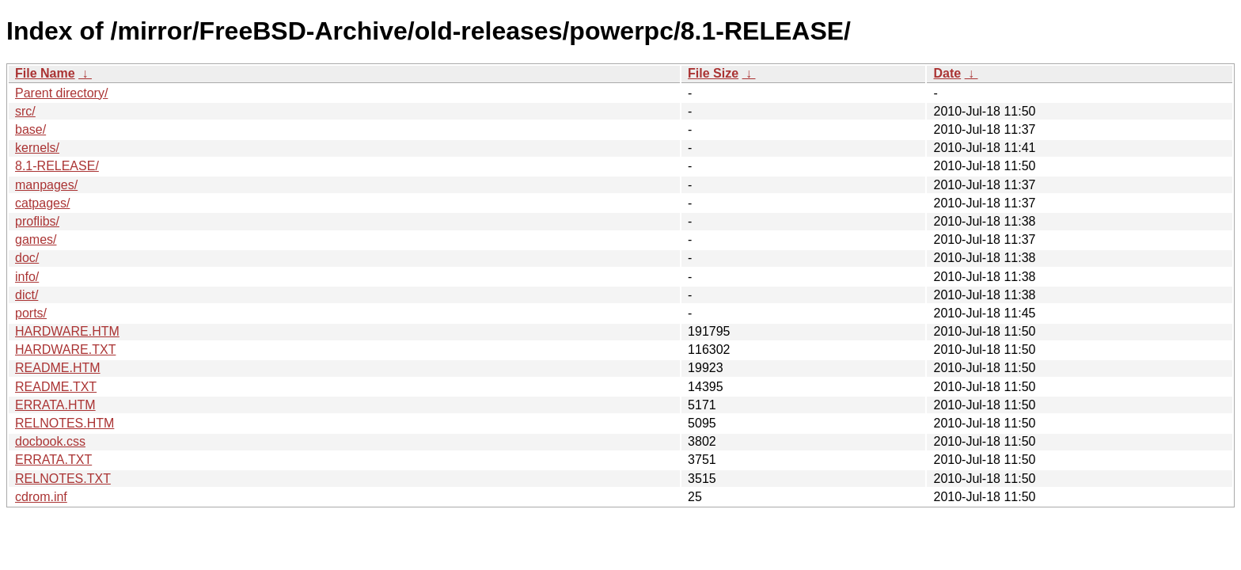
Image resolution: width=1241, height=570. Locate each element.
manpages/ (46, 185)
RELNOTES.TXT (63, 478)
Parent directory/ (61, 93)
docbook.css (50, 441)
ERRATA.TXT (53, 459)
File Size (713, 73)
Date (947, 73)
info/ (27, 276)
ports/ (31, 313)
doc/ (27, 257)
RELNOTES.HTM (64, 423)
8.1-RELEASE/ (57, 166)
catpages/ (42, 203)
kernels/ (37, 147)
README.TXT (56, 386)
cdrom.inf (41, 497)
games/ (35, 239)
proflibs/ (37, 221)
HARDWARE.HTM (67, 331)
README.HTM (58, 367)
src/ (25, 111)
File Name (45, 73)
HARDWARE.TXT (65, 349)
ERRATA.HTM (55, 405)
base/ (30, 129)
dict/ (26, 295)
